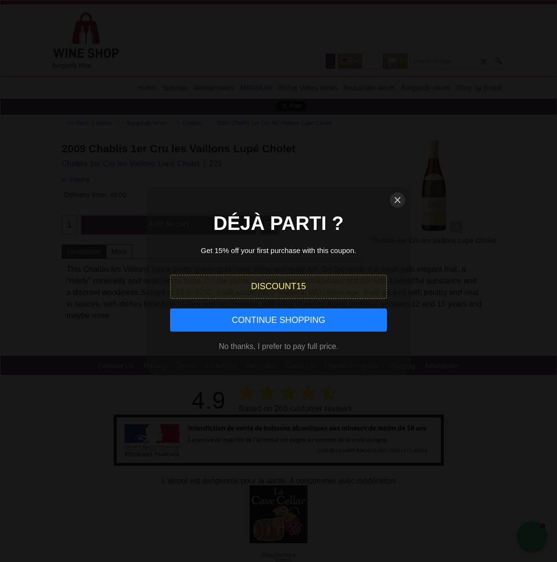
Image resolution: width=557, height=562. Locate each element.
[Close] (397, 200)
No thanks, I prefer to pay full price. (278, 346)
